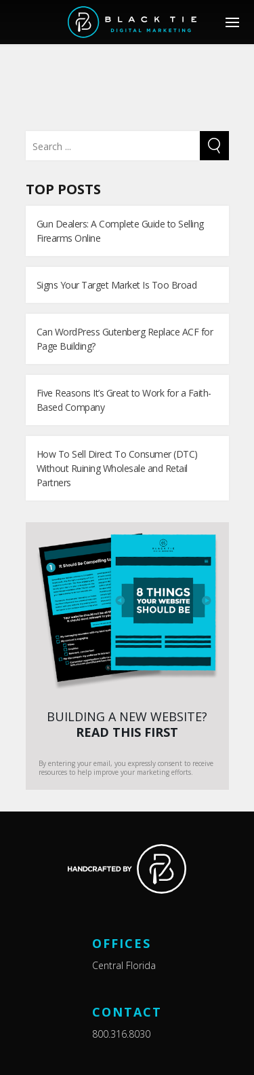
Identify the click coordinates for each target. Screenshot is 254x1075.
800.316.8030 (121, 1033)
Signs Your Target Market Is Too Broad (117, 284)
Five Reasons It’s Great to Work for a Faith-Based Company (124, 400)
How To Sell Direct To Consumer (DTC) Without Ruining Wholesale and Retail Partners (117, 468)
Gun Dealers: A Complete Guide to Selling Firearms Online (120, 230)
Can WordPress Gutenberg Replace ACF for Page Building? (125, 338)
